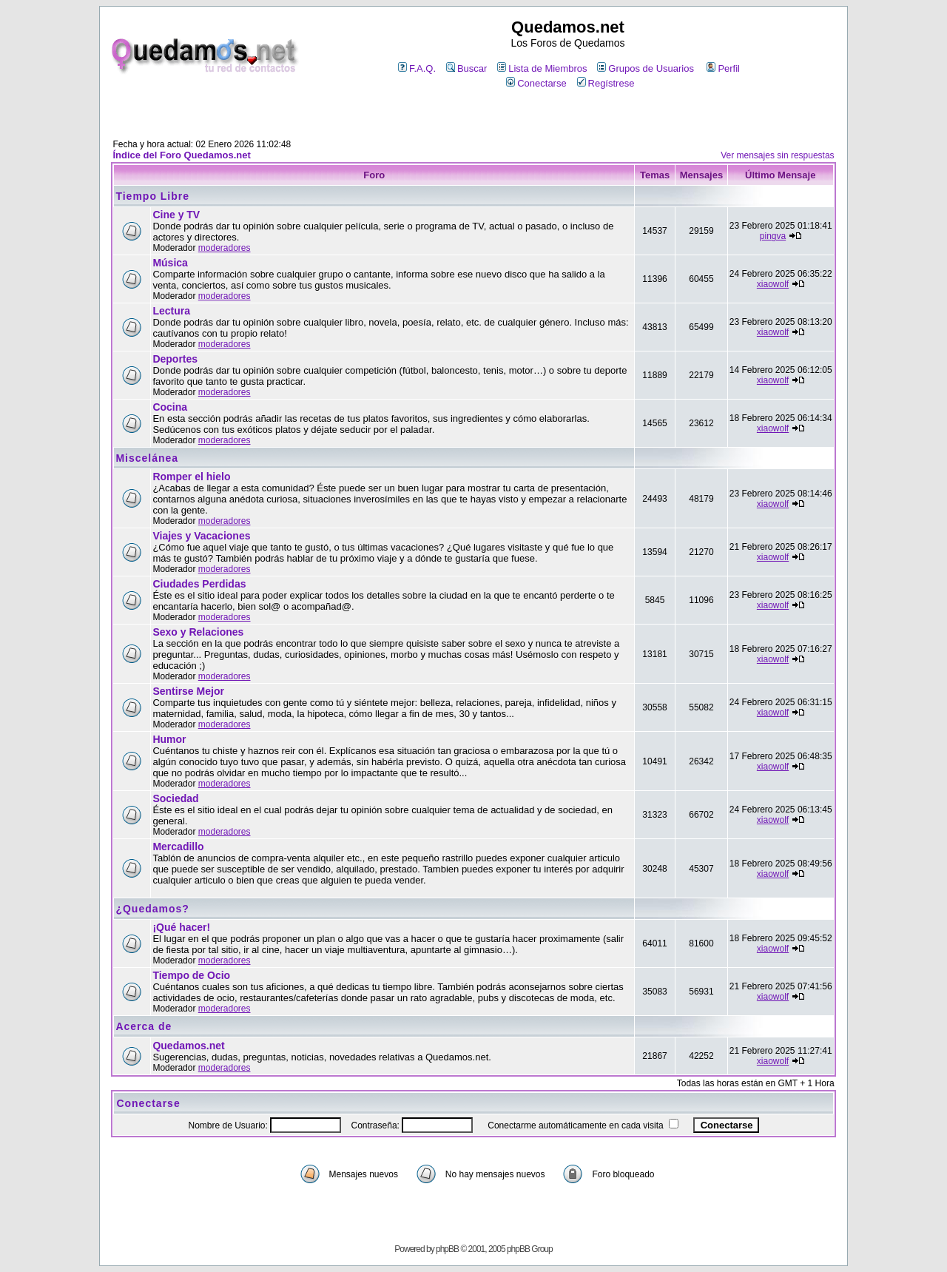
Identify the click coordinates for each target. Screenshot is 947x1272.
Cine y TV (176, 215)
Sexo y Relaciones (197, 632)
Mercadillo (177, 846)
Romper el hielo (191, 476)
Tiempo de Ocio (191, 975)
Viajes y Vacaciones (201, 536)
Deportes (175, 359)
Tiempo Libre (152, 196)
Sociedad (175, 798)
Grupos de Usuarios (645, 68)
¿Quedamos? (152, 909)
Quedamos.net (188, 1045)
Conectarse (536, 83)
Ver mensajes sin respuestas (777, 155)
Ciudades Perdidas (199, 584)
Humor (169, 739)
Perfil (723, 68)
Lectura (171, 311)
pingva (773, 236)
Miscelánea (146, 458)
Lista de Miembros (542, 68)
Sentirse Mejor (187, 691)
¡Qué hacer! (181, 927)
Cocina (169, 407)
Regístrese (606, 83)
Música (169, 263)
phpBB (447, 1249)
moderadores (224, 248)
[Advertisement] (473, 115)
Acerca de (143, 1026)
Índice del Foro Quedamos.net (181, 155)
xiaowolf (773, 284)
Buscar (466, 68)
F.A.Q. (417, 68)
